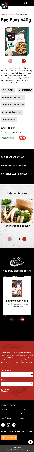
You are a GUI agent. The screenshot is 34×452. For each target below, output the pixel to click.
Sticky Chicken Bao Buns (17, 225)
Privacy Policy (17, 447)
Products (11, 14)
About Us (21, 410)
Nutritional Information (14, 174)
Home (3, 14)
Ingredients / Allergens (13, 165)
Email (3, 380)
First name (6, 371)
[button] (24, 61)
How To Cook (6, 418)
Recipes (4, 414)
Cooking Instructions (12, 157)
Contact (21, 418)
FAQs (20, 414)
